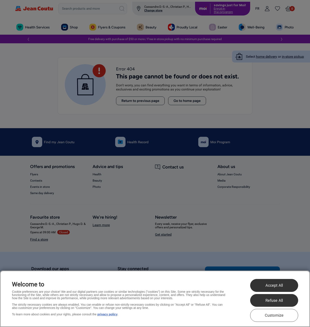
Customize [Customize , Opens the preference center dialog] (274, 315)
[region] (155, 299)
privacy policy (107, 314)
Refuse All (274, 300)
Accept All (274, 285)
